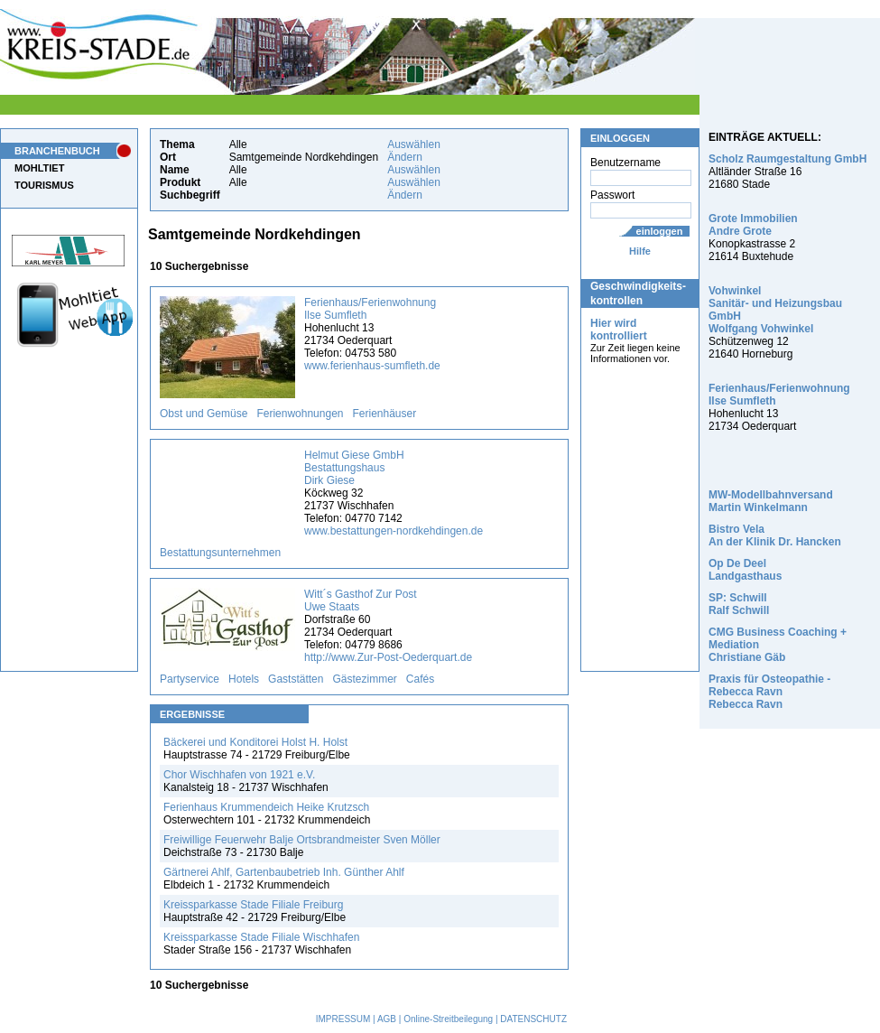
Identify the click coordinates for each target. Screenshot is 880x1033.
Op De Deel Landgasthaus (745, 569)
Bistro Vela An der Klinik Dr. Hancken (775, 535)
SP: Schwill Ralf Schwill (739, 604)
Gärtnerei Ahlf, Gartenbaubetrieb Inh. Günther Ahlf (283, 872)
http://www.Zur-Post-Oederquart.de (388, 657)
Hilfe (640, 251)
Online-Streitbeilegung (448, 1019)
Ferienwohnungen (299, 413)
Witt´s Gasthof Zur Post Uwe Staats (360, 600)
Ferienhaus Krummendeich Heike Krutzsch (266, 807)
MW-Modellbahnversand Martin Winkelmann (771, 501)
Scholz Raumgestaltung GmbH (787, 159)
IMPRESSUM (343, 1019)
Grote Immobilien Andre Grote (753, 224)
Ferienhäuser (385, 413)
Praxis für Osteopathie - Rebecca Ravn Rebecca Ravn (769, 692)
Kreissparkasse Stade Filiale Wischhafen (261, 937)
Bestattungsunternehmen (220, 552)
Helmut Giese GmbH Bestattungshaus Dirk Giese (354, 468)
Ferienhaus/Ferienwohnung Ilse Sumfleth (370, 308)
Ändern (404, 157)
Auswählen (413, 144)
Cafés (420, 679)
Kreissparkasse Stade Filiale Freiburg (253, 904)
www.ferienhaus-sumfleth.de (372, 365)
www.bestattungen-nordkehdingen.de (393, 531)
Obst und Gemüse (203, 413)
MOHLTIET (39, 168)
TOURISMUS (44, 185)
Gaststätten (295, 679)
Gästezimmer (364, 679)
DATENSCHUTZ (533, 1019)
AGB (386, 1019)
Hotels (243, 679)
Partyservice (189, 679)
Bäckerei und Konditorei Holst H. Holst (255, 742)
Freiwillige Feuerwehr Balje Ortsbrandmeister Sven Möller (301, 839)
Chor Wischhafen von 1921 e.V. (239, 774)
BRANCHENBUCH (57, 150)
